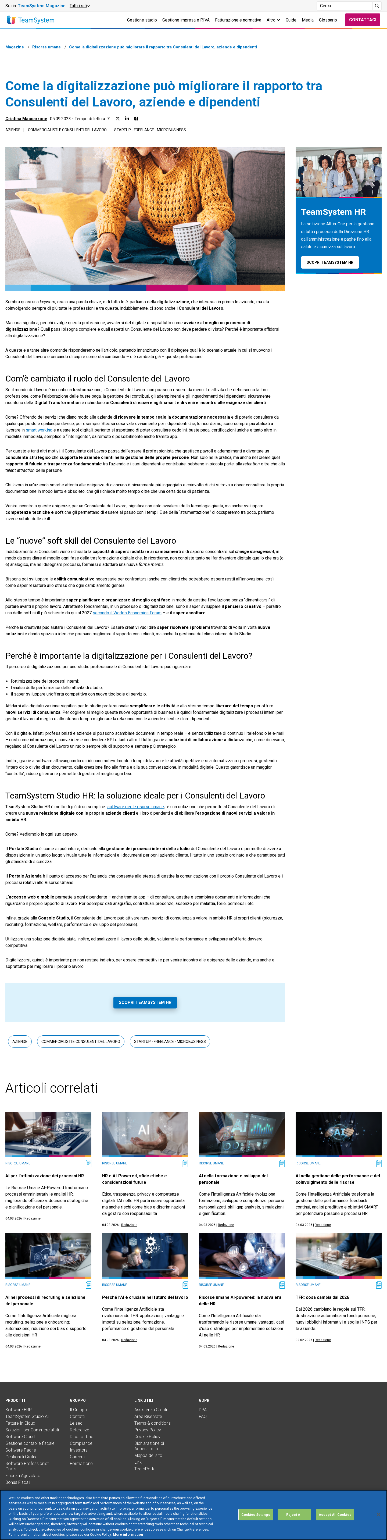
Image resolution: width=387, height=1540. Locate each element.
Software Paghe (20, 1450)
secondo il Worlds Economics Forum (127, 612)
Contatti (77, 1416)
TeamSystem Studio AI (27, 1416)
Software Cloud (20, 1436)
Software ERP (18, 1409)
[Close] (378, 1517)
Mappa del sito (148, 1455)
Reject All (294, 1517)
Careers (77, 1456)
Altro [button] (273, 20)
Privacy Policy (147, 1429)
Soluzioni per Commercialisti (32, 1429)
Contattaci (362, 19)
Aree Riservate (148, 1416)
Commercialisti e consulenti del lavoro (67, 130)
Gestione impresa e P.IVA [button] (186, 20)
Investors (79, 1450)
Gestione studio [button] (142, 20)
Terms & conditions (152, 1423)
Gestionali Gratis (20, 1456)
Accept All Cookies (335, 1517)
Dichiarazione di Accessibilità (149, 1446)
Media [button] (308, 20)
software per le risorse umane (135, 806)
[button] (79, 6)
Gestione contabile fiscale (30, 1443)
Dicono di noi (82, 1436)
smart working (39, 430)
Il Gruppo (78, 1409)
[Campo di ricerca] (345, 5)
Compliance (81, 1443)
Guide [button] (291, 20)
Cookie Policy (147, 1436)
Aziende (12, 130)
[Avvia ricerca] (377, 5)
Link (138, 1462)
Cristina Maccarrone (26, 118)
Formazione (81, 1463)
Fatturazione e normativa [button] (238, 20)
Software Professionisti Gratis (27, 1466)
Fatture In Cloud (20, 1423)
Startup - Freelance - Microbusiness (150, 130)
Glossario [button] (328, 20)
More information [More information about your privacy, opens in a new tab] (128, 1537)
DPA (203, 1409)
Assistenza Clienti (150, 1409)
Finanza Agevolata (22, 1475)
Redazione (32, 1218)
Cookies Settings (255, 1517)
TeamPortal (145, 1468)
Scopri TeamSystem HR (145, 1002)
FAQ (203, 1416)
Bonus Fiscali (17, 1482)
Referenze (79, 1429)
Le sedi (76, 1423)
